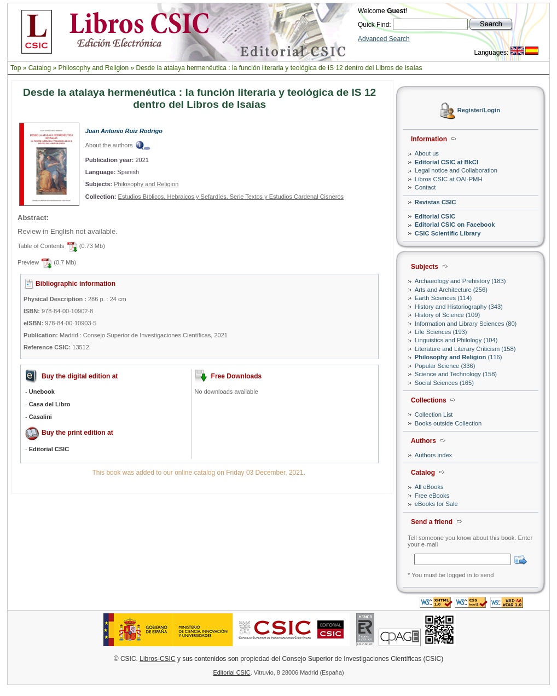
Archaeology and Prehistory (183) (460, 281)
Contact (425, 187)
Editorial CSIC (435, 216)
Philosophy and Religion (93, 68)
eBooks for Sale (436, 504)
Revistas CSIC (435, 202)
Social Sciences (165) (444, 382)
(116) (458, 357)
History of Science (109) (447, 315)
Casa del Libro (50, 404)
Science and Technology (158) (456, 374)
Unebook (42, 391)
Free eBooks (432, 495)
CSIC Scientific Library (448, 233)
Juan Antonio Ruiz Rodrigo (124, 131)
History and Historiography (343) (459, 306)
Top (15, 68)
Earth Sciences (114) (443, 298)
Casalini (40, 416)
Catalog (39, 68)
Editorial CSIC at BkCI (446, 162)
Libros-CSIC (157, 659)
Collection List (434, 414)
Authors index (433, 455)
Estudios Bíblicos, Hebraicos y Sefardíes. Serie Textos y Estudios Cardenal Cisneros (231, 196)
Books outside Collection (448, 423)
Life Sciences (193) (441, 332)
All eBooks (429, 487)
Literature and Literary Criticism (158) (465, 349)
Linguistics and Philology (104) (456, 340)
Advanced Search (384, 39)
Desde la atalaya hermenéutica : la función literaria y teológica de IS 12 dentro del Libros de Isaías (279, 68)
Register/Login (478, 110)
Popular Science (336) (445, 366)
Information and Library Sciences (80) (466, 323)
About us (427, 153)
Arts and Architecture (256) (451, 289)
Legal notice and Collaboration (456, 170)
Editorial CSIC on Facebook (455, 224)
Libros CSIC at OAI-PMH (449, 179)
